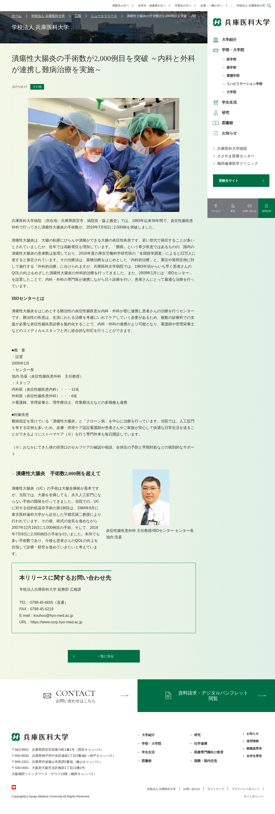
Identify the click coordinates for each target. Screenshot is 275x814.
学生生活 (224, 102)
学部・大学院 (228, 50)
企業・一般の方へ (211, 5)
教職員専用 (254, 748)
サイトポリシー (253, 796)
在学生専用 (254, 756)
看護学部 (233, 75)
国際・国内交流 (205, 761)
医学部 (231, 59)
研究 (220, 113)
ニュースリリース (104, 16)
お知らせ (224, 133)
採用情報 (253, 741)
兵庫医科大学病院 (232, 149)
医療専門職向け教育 (208, 752)
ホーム (16, 16)
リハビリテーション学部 (244, 84)
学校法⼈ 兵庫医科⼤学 (161, 789)
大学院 (231, 92)
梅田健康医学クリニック (237, 163)
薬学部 (231, 67)
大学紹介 (224, 39)
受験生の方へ (120, 5)
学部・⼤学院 (151, 743)
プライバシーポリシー (246, 789)
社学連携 (200, 743)
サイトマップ (215, 789)
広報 (78, 16)
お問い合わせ (191, 789)
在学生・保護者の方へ (152, 5)
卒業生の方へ (183, 5)
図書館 (222, 123)
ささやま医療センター (235, 156)
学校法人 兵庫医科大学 (251, 5)
